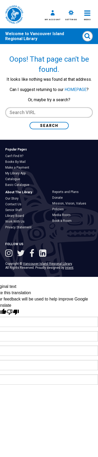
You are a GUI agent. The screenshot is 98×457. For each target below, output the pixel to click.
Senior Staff (15, 210)
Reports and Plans (67, 192)
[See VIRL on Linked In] (42, 254)
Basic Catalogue (18, 185)
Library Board (16, 216)
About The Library (18, 192)
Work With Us (16, 221)
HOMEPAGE (76, 89)
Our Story (13, 198)
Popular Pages (16, 149)
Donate (59, 198)
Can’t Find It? (15, 156)
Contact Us (14, 204)
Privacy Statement (20, 227)
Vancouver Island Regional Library (34, 36)
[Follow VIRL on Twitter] (22, 254)
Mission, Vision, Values (70, 203)
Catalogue (14, 179)
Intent (69, 268)
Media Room (63, 215)
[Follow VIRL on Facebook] (33, 254)
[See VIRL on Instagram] (9, 254)
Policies (59, 209)
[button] (52, 16)
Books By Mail (17, 162)
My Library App (17, 173)
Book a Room (63, 221)
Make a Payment (18, 167)
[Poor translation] (13, 312)
